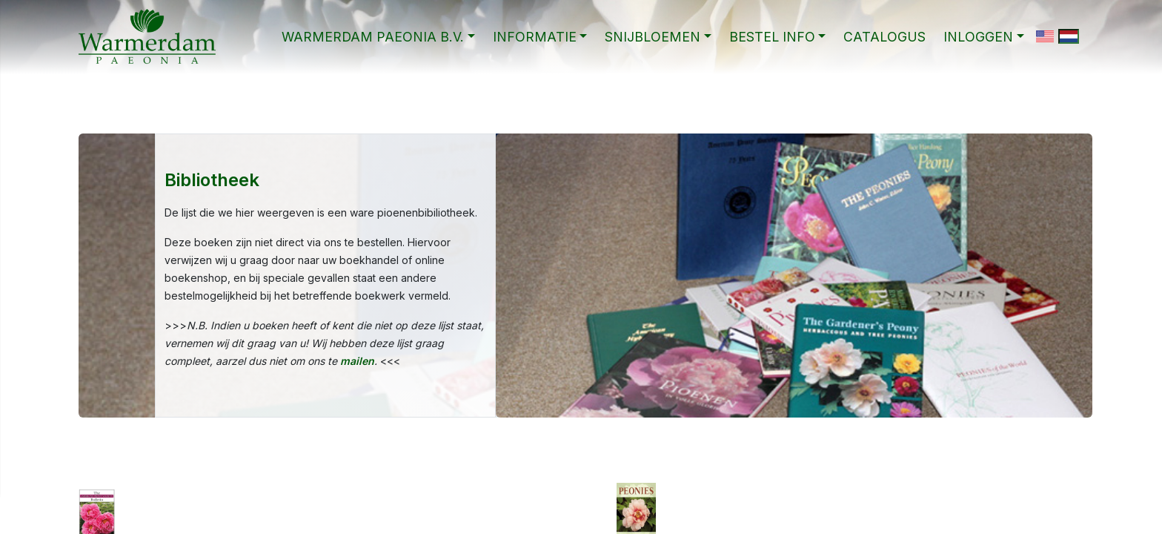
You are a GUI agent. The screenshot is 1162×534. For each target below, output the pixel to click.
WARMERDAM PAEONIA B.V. (373, 36)
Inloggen (978, 36)
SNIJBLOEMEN (652, 36)
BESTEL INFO (772, 36)
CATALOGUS (884, 36)
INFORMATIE (535, 36)
